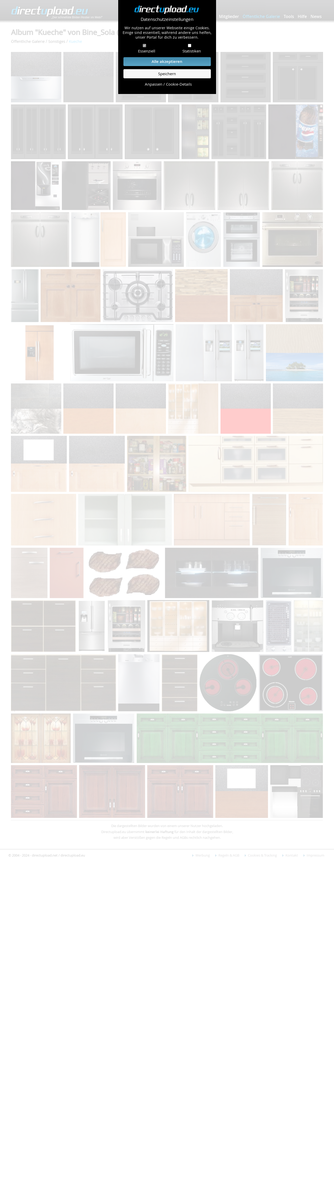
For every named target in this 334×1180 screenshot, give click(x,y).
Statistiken (191, 51)
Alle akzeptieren (167, 61)
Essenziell (146, 51)
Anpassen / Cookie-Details (168, 84)
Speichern (167, 73)
